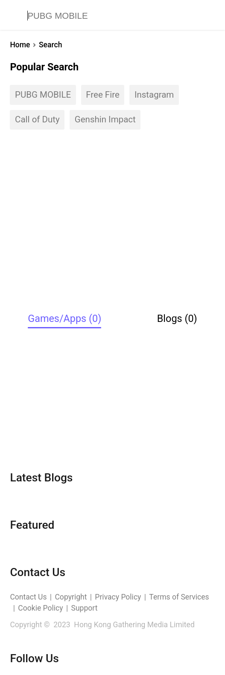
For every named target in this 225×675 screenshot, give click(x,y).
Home (20, 45)
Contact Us (28, 597)
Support (84, 608)
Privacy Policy (118, 597)
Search (50, 45)
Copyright (71, 597)
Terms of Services (179, 597)
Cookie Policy (40, 608)
